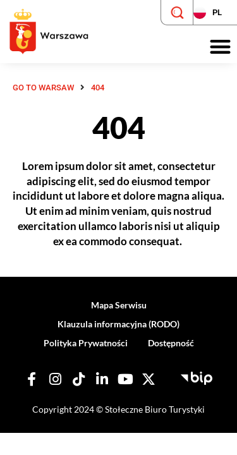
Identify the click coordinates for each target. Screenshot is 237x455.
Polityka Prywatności (86, 342)
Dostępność (171, 342)
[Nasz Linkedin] (102, 379)
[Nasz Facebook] (32, 379)
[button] (221, 47)
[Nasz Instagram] (55, 379)
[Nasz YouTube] (125, 379)
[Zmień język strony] (215, 12)
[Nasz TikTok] (78, 379)
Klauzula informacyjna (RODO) (118, 323)
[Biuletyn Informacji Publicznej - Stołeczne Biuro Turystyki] (196, 376)
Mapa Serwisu (119, 305)
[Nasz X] (148, 379)
